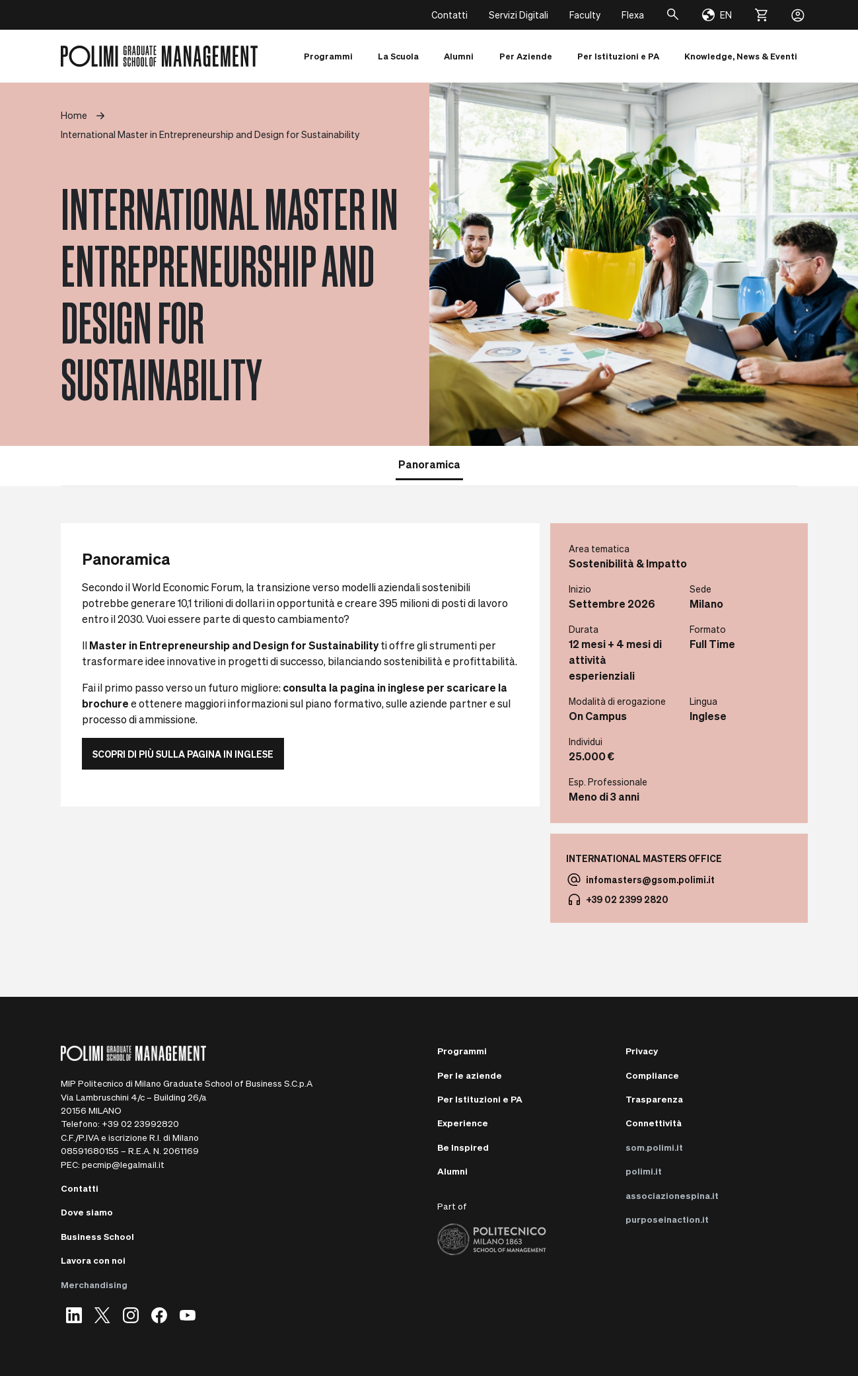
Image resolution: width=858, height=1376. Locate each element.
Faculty (584, 14)
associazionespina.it (672, 1195)
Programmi (462, 1050)
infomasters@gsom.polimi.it (650, 879)
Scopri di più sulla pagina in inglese (182, 754)
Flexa (633, 14)
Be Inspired (463, 1147)
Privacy (642, 1050)
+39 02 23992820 (140, 1123)
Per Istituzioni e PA (479, 1098)
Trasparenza (654, 1098)
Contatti (449, 14)
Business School (97, 1236)
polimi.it (644, 1171)
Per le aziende (469, 1075)
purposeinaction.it (667, 1219)
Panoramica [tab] (429, 464)
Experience (462, 1122)
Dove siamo (87, 1211)
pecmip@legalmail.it (123, 1164)
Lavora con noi (93, 1260)
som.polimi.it (654, 1147)
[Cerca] (673, 15)
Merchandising (94, 1284)
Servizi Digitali (518, 14)
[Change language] (717, 15)
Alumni (452, 1171)
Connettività (654, 1122)
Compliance (652, 1075)
